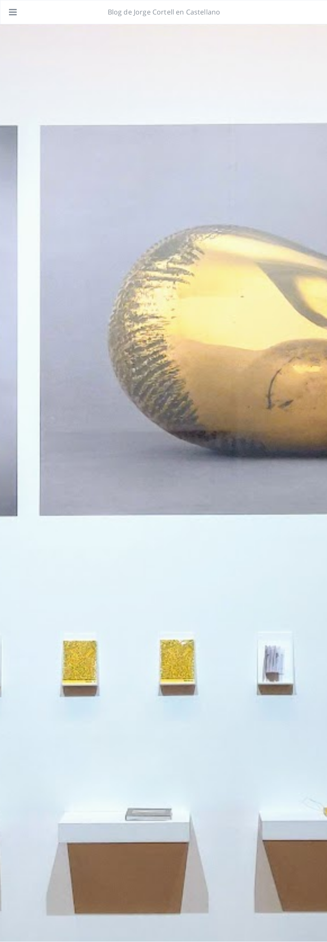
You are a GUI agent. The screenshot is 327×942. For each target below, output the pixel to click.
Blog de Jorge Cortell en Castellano (164, 12)
